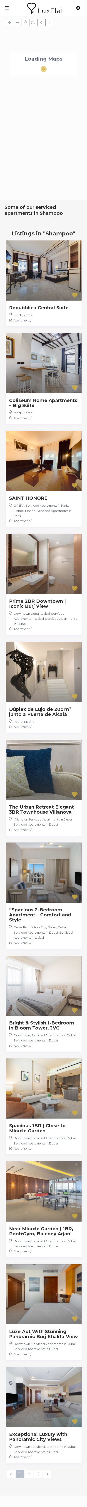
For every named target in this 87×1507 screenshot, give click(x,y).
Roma (27, 315)
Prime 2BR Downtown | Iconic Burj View (37, 604)
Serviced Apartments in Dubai (36, 824)
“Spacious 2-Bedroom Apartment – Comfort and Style (40, 914)
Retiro (18, 721)
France (30, 511)
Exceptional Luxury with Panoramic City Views (38, 1437)
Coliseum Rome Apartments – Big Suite (43, 403)
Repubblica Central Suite (39, 307)
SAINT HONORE (28, 498)
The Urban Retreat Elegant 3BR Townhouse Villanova (41, 809)
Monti (18, 315)
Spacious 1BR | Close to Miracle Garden (37, 1128)
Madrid (29, 721)
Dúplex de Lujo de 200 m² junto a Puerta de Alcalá (40, 712)
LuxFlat (50, 11)
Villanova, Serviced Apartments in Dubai (43, 819)
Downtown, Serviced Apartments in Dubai (45, 1035)
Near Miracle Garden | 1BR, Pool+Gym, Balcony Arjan (41, 1231)
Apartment (22, 320)
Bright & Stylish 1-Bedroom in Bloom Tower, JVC (41, 1025)
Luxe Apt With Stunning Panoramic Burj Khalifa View (43, 1334)
